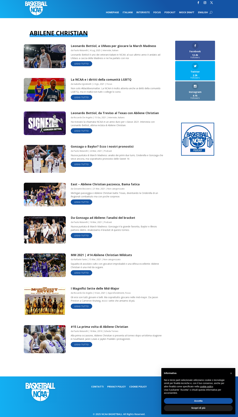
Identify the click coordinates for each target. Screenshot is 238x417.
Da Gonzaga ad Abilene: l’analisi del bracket (103, 218)
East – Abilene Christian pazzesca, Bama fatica (105, 184)
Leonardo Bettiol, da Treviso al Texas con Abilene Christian (115, 113)
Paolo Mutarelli (81, 50)
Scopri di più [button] (198, 408)
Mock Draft (186, 12)
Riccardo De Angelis (83, 117)
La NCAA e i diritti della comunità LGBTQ (101, 79)
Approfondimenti (116, 293)
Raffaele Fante (80, 259)
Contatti (97, 387)
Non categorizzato (116, 188)
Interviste (143, 12)
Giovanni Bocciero (82, 188)
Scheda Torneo (111, 331)
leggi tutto (81, 63)
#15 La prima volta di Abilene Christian (99, 327)
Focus (157, 12)
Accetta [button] (198, 401)
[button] (231, 373)
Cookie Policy (138, 387)
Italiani (128, 12)
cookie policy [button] (206, 386)
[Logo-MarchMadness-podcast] (197, 154)
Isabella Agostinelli (82, 84)
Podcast (170, 12)
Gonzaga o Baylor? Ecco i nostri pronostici (102, 146)
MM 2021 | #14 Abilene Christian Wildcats (101, 255)
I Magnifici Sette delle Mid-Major (95, 288)
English (203, 12)
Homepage (112, 12)
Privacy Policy (116, 387)
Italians (121, 117)
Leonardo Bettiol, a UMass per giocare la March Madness (113, 46)
